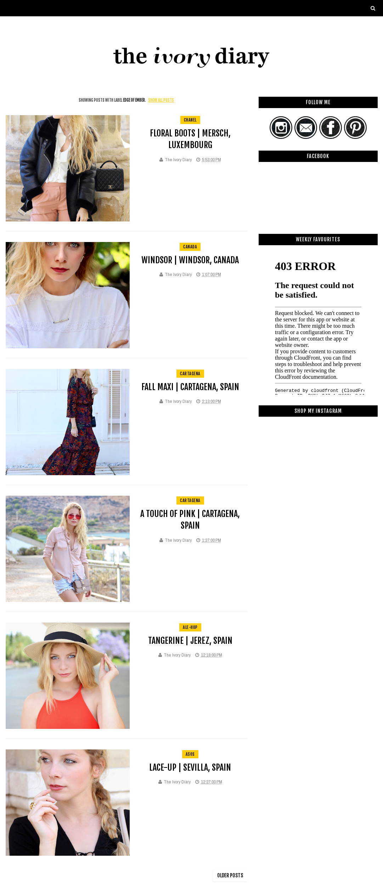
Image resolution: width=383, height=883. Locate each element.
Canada (190, 246)
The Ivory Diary (178, 160)
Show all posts (161, 100)
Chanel (190, 120)
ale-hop (190, 627)
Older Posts (230, 875)
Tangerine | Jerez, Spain (190, 640)
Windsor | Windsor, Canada (190, 260)
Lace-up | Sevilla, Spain (190, 767)
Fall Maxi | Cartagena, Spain (190, 387)
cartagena (190, 373)
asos (190, 754)
